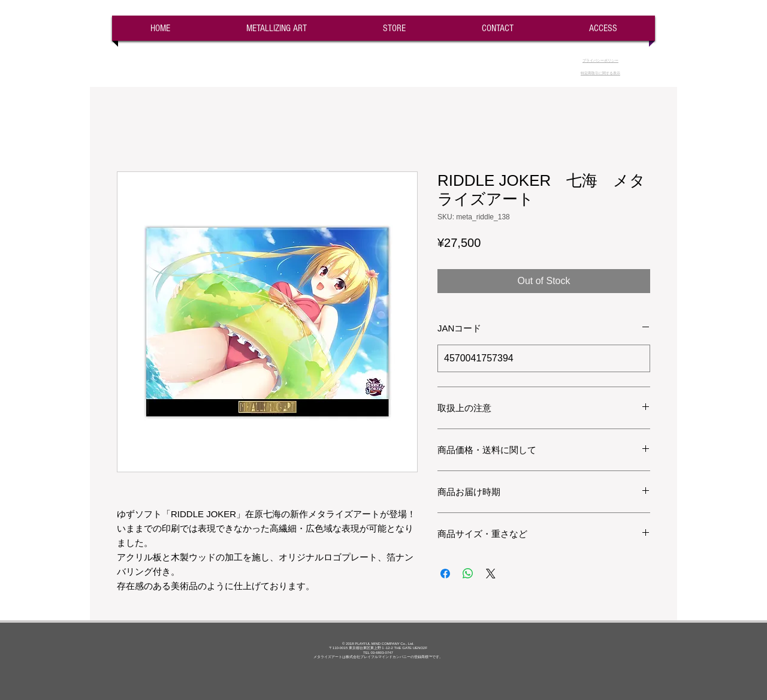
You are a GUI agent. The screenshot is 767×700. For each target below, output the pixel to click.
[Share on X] (491, 573)
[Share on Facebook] (445, 573)
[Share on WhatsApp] (468, 573)
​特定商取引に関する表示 (600, 73)
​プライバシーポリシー (600, 60)
